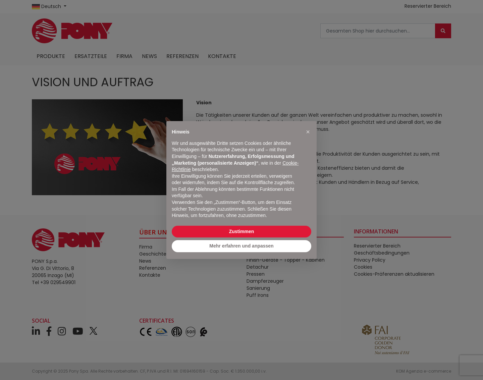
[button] (308, 131)
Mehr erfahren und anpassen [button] (241, 246)
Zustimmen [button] (241, 231)
